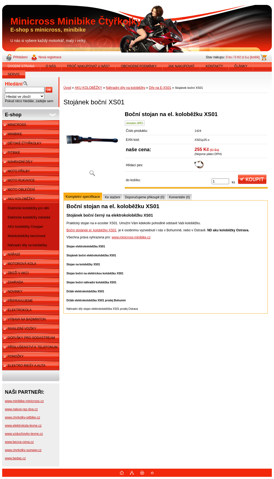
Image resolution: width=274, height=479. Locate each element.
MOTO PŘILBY (19, 171)
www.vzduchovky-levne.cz (24, 434)
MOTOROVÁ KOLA (22, 264)
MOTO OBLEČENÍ (21, 190)
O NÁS (51, 66)
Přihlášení (20, 57)
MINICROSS (17, 125)
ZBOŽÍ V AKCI (18, 273)
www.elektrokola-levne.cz (23, 426)
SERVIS (14, 74)
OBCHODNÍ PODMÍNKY (139, 66)
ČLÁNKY (240, 66)
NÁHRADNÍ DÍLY (20, 162)
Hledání (14, 84)
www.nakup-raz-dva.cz (21, 409)
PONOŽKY (16, 356)
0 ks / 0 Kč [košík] (243, 57)
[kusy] (220, 181)
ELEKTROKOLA (20, 310)
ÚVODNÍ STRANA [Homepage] (21, 66)
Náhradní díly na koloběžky (27, 245)
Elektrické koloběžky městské (29, 217)
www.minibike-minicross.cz (24, 401)
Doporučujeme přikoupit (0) (145, 197)
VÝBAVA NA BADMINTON (27, 319)
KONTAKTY (214, 66)
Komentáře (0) (179, 197)
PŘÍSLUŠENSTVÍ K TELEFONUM (32, 347)
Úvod (67, 88)
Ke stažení (112, 197)
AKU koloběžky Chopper (25, 227)
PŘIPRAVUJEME (20, 301)
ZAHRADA (15, 282)
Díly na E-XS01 (160, 88)
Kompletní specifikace (83, 197)
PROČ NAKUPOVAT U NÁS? (88, 66)
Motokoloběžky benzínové (26, 236)
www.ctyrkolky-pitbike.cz (22, 417)
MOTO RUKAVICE (21, 180)
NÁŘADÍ (14, 254)
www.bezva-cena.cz (19, 442)
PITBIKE (14, 152)
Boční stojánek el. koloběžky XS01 (91, 230)
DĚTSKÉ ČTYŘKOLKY (24, 143)
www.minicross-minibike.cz (131, 237)
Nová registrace (49, 57)
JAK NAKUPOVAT (181, 66)
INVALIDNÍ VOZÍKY (22, 329)
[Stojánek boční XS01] (92, 145)
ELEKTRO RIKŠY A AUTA (26, 366)
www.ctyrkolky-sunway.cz (23, 450)
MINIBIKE (15, 134)
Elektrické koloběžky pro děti (28, 208)
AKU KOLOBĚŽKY (21, 199)
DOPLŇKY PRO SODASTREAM (31, 338)
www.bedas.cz (15, 458)
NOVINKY (15, 291)
